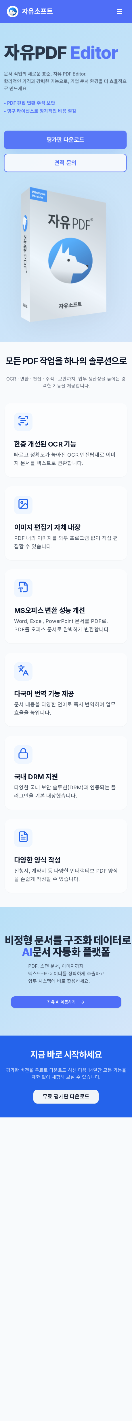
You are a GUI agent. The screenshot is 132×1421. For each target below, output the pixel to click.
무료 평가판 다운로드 (66, 1096)
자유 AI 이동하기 (66, 1002)
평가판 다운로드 (64, 139)
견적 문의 (64, 162)
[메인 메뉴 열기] (119, 11)
